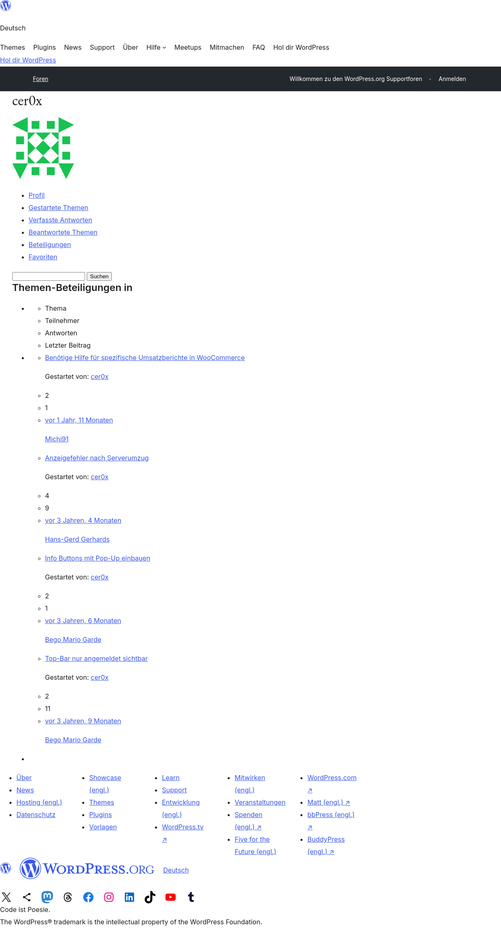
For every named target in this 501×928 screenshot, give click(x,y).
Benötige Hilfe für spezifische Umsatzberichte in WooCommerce (145, 357)
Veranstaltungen (260, 802)
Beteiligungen (50, 244)
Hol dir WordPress (28, 60)
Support (174, 790)
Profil (37, 195)
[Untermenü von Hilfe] (156, 47)
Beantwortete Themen (63, 232)
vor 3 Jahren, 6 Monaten (83, 620)
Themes (101, 802)
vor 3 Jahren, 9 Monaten (83, 721)
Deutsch (176, 870)
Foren (40, 78)
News (25, 790)
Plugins (100, 814)
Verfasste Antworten (60, 220)
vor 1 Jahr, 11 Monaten (79, 420)
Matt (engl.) (328, 802)
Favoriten (43, 257)
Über (24, 777)
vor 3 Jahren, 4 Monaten (83, 520)
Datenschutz (35, 814)
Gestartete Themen (59, 207)
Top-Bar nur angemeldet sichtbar (96, 658)
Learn (171, 777)
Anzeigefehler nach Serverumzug (97, 458)
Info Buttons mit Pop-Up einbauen (97, 558)
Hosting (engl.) (39, 802)
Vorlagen (103, 827)
